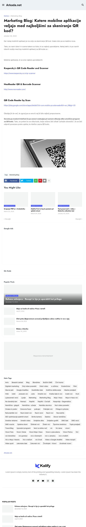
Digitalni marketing (12, 386)
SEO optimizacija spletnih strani (16, 417)
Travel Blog (9, 428)
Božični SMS (47, 382)
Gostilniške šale (37, 390)
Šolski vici (46, 424)
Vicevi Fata (9, 432)
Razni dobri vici (26, 413)
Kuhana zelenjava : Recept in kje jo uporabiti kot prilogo (34, 506)
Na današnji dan (11, 401)
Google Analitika (22, 390)
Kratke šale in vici (55, 394)
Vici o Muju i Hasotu (12, 440)
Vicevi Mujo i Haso (35, 432)
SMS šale (64, 420)
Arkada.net (14, 5)
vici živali (38, 440)
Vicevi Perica (67, 432)
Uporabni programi (23, 428)
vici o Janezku (50, 436)
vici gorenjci (23, 436)
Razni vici (49, 413)
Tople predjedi (75, 424)
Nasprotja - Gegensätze (62, 401)
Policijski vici (48, 409)
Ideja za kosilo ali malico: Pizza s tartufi (30, 309)
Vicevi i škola (21, 432)
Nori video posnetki (62, 405)
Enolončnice (65, 386)
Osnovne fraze (25, 409)
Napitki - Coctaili (44, 401)
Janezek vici (23, 394)
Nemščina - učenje (29, 405)
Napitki (31, 401)
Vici (77, 432)
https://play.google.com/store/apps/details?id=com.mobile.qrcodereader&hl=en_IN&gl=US (39, 105)
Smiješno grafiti (52, 420)
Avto (7, 382)
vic (51, 428)
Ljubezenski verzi (11, 398)
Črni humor (59, 382)
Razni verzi (39, 413)
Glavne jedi (9, 390)
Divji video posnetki (29, 386)
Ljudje (23, 398)
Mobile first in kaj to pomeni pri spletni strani (42, 210)
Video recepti (70, 440)
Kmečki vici (42, 394)
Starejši (78, 219)
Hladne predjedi (70, 390)
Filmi (75, 386)
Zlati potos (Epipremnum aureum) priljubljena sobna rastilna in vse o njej (42, 319)
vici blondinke (10, 436)
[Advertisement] (43, 247)
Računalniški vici (11, 413)
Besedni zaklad (17, 382)
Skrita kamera (36, 417)
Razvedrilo (60, 413)
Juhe (33, 394)
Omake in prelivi (11, 409)
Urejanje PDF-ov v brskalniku (14, 209)
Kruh (77, 394)
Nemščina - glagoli (12, 405)
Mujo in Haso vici (72, 398)
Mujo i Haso (58, 398)
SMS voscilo (9, 424)
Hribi (7, 394)
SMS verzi (75, 420)
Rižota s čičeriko (22, 329)
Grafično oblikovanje (53, 390)
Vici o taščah (27, 440)
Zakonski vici (35, 443)
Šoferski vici (35, 424)
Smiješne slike (39, 420)
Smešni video (25, 420)
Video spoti (9, 443)
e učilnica (54, 386)
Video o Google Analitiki (53, 440)
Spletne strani (22, 424)
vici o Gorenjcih (36, 436)
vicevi (67, 428)
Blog (27, 382)
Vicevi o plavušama (53, 432)
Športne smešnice (59, 424)
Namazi (23, 401)
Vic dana (59, 428)
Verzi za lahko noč (40, 428)
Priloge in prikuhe (62, 409)
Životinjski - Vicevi (49, 443)
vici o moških (63, 436)
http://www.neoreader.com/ (15, 89)
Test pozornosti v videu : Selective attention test (66, 210)
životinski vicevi (65, 443)
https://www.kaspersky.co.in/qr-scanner (19, 73)
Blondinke (36, 382)
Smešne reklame (11, 420)
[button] (3, 5)
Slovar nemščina (60, 417)
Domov (6, 16)
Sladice (47, 417)
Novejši (8, 219)
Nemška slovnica (45, 405)
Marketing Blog (16, 16)
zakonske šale (22, 443)
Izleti (13, 394)
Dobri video (44, 386)
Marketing (32, 398)
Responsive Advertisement (43, 356)
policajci (37, 409)
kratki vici (68, 394)
